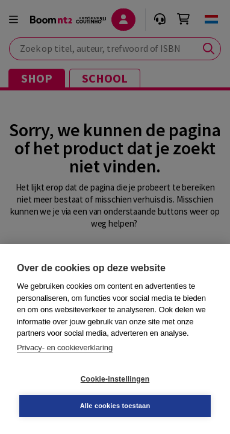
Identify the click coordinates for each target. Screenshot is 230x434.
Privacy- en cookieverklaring (65, 347)
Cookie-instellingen (115, 379)
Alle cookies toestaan (115, 405)
